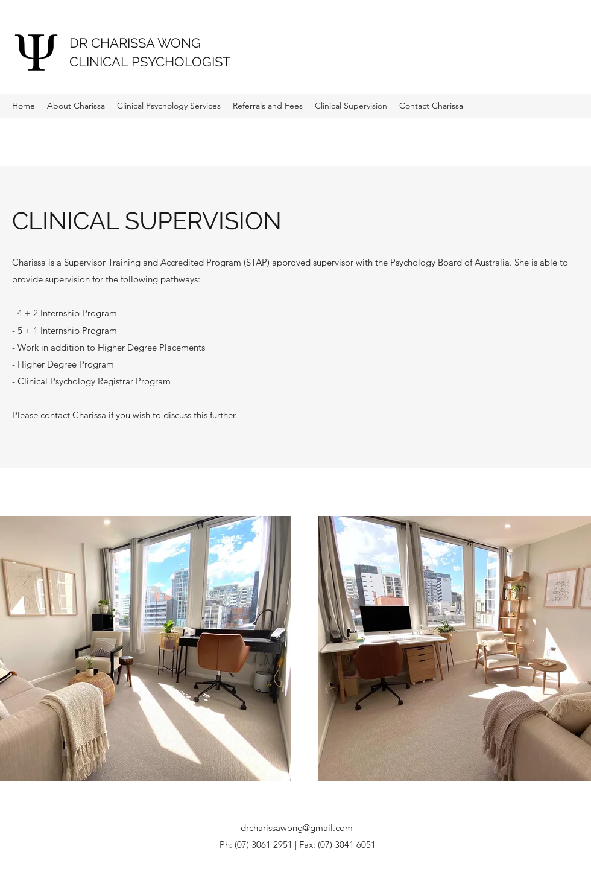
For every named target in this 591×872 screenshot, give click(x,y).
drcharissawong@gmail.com (297, 827)
